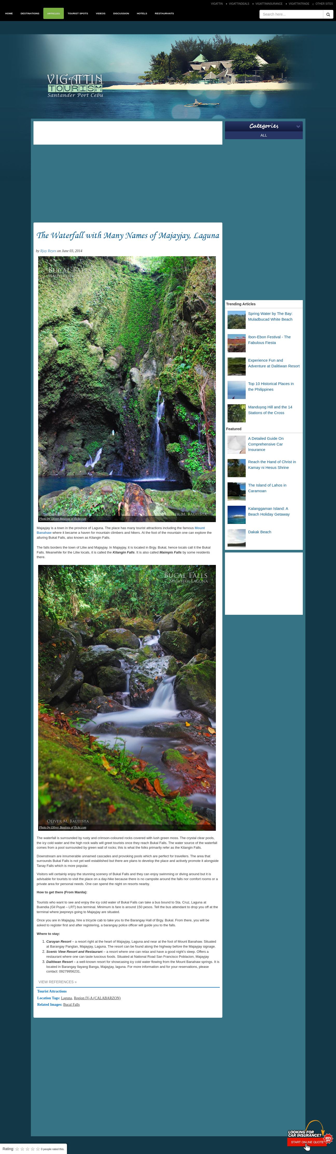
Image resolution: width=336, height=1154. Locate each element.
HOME (9, 13)
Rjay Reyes (48, 251)
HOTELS (142, 13)
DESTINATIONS (29, 13)
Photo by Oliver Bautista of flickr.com (62, 519)
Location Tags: (49, 998)
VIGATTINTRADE (299, 3)
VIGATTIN (217, 3)
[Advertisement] (127, 133)
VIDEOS (100, 13)
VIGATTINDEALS (239, 3)
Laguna (66, 998)
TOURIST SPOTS (78, 13)
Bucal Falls (71, 1005)
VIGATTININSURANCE (269, 3)
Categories (263, 126)
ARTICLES (53, 13)
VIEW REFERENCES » (58, 982)
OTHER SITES (324, 3)
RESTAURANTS (164, 13)
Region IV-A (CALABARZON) (97, 998)
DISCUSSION (121, 13)
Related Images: (50, 1005)
